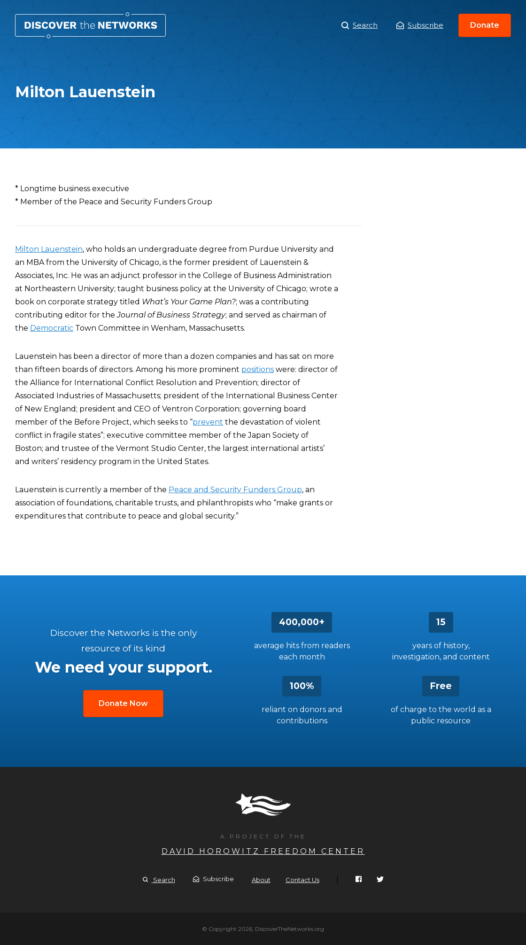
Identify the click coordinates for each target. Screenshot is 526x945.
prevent (208, 422)
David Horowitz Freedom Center (263, 851)
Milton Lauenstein (90, 25)
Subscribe (419, 25)
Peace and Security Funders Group (235, 489)
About (261, 879)
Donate (484, 25)
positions (257, 369)
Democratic (51, 328)
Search (359, 25)
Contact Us (302, 879)
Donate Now (123, 703)
